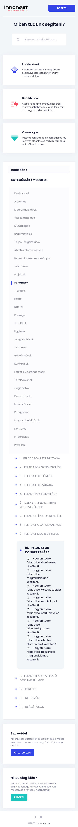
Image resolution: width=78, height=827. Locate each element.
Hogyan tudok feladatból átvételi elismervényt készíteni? (41, 640)
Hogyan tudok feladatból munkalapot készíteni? (42, 601)
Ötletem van (22, 752)
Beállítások (30, 98)
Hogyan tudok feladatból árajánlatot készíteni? (41, 562)
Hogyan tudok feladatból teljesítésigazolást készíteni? (39, 626)
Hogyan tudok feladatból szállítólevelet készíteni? (43, 613)
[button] (40, 458)
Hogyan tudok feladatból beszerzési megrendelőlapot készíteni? (41, 653)
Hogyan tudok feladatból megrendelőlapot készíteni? (39, 576)
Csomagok (30, 132)
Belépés (62, 8)
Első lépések (31, 64)
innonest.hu (43, 823)
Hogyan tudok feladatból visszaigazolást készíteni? (44, 589)
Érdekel (19, 797)
